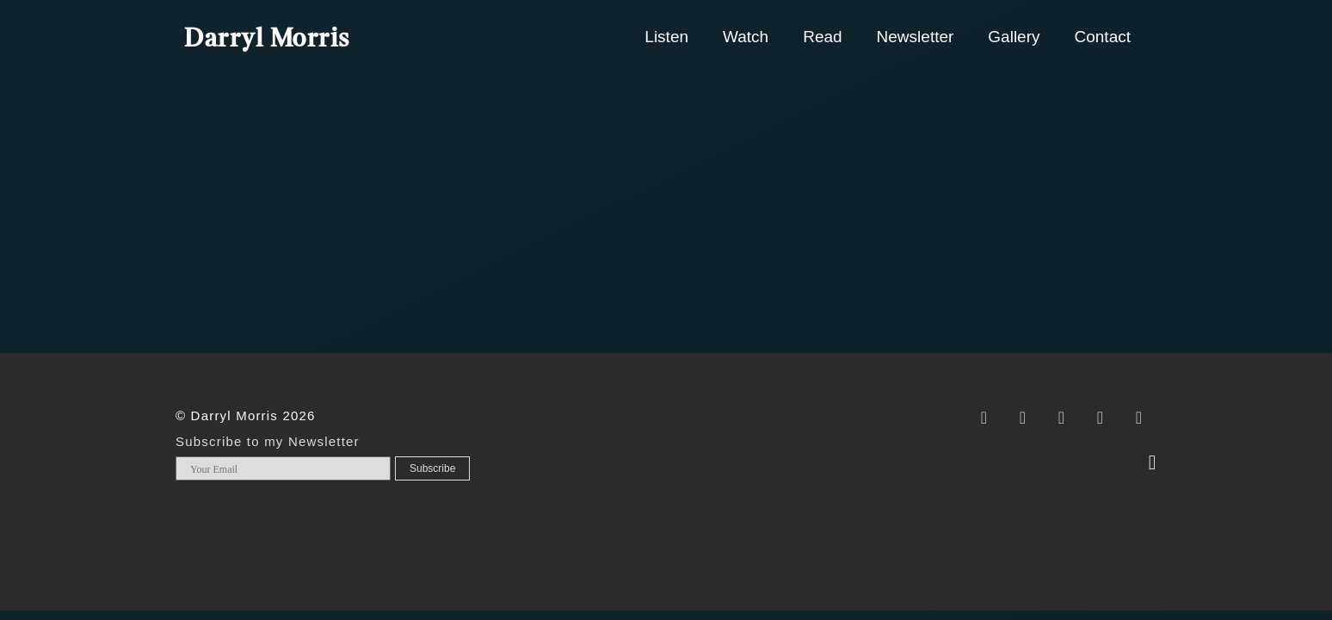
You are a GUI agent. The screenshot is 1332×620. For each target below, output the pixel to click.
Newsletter (915, 37)
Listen (666, 37)
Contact (1103, 37)
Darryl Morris (267, 40)
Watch (745, 37)
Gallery (1013, 37)
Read (822, 37)
